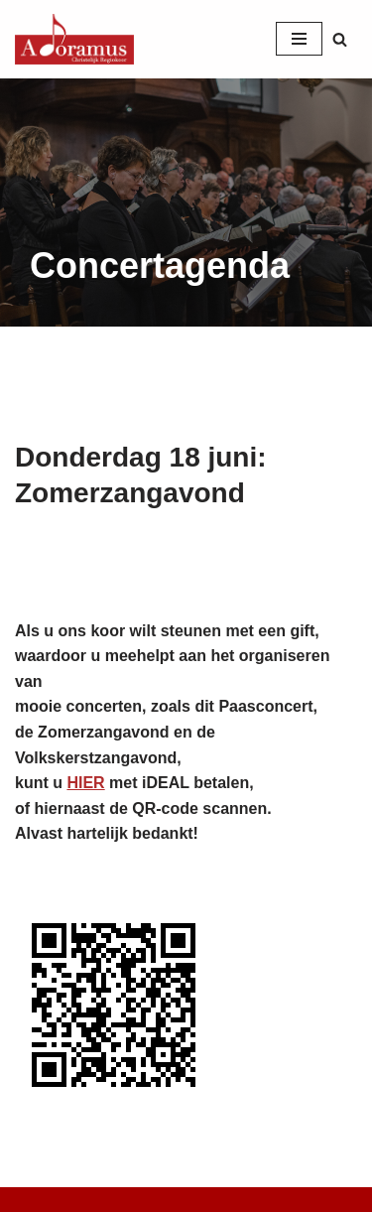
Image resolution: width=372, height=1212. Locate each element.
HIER (85, 782)
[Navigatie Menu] (299, 39)
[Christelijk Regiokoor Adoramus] (74, 39)
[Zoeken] (339, 39)
